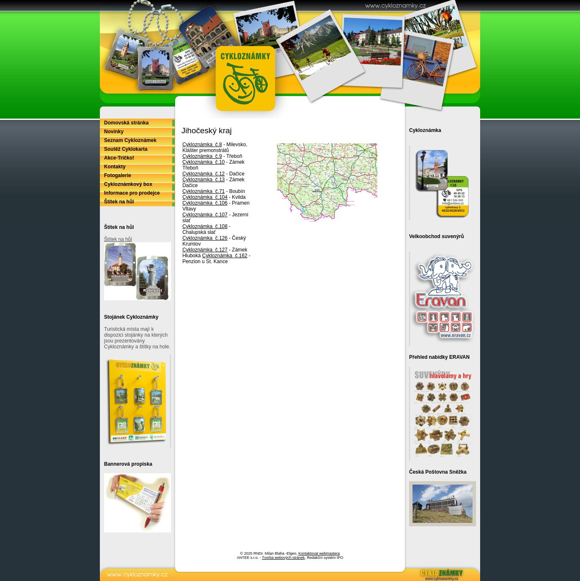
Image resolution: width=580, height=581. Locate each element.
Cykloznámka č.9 (202, 156)
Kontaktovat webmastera (319, 553)
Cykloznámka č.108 (204, 226)
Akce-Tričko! (119, 158)
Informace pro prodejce (132, 193)
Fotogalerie (117, 175)
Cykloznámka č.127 (204, 250)
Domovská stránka (126, 123)
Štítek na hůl (119, 202)
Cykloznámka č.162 (224, 256)
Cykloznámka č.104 (204, 197)
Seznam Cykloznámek (130, 140)
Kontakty (114, 167)
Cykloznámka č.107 (204, 215)
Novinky (114, 131)
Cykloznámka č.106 (204, 203)
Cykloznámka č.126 (204, 238)
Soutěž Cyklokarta (126, 149)
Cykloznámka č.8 (202, 144)
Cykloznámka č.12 (203, 174)
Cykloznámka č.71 (203, 191)
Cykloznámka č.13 (203, 180)
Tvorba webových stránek (283, 558)
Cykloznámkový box (128, 184)
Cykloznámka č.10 (203, 162)
